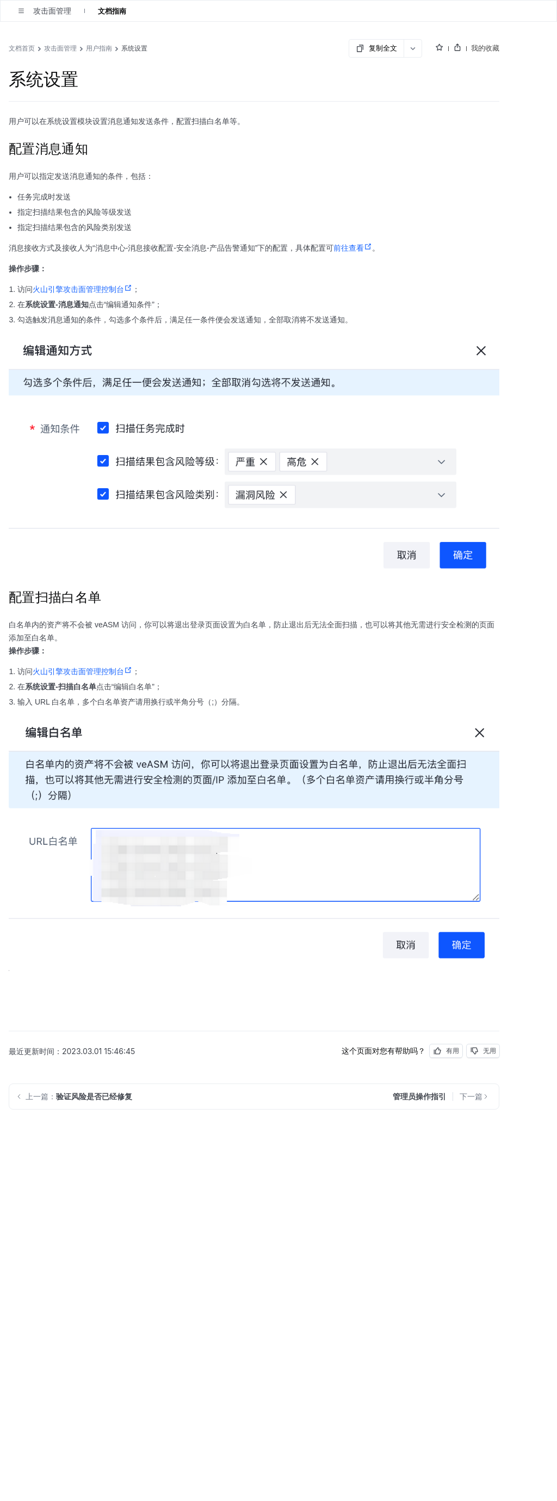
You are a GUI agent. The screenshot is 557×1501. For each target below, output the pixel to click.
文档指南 (112, 11)
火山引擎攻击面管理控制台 (82, 289)
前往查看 (352, 248)
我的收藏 (485, 47)
